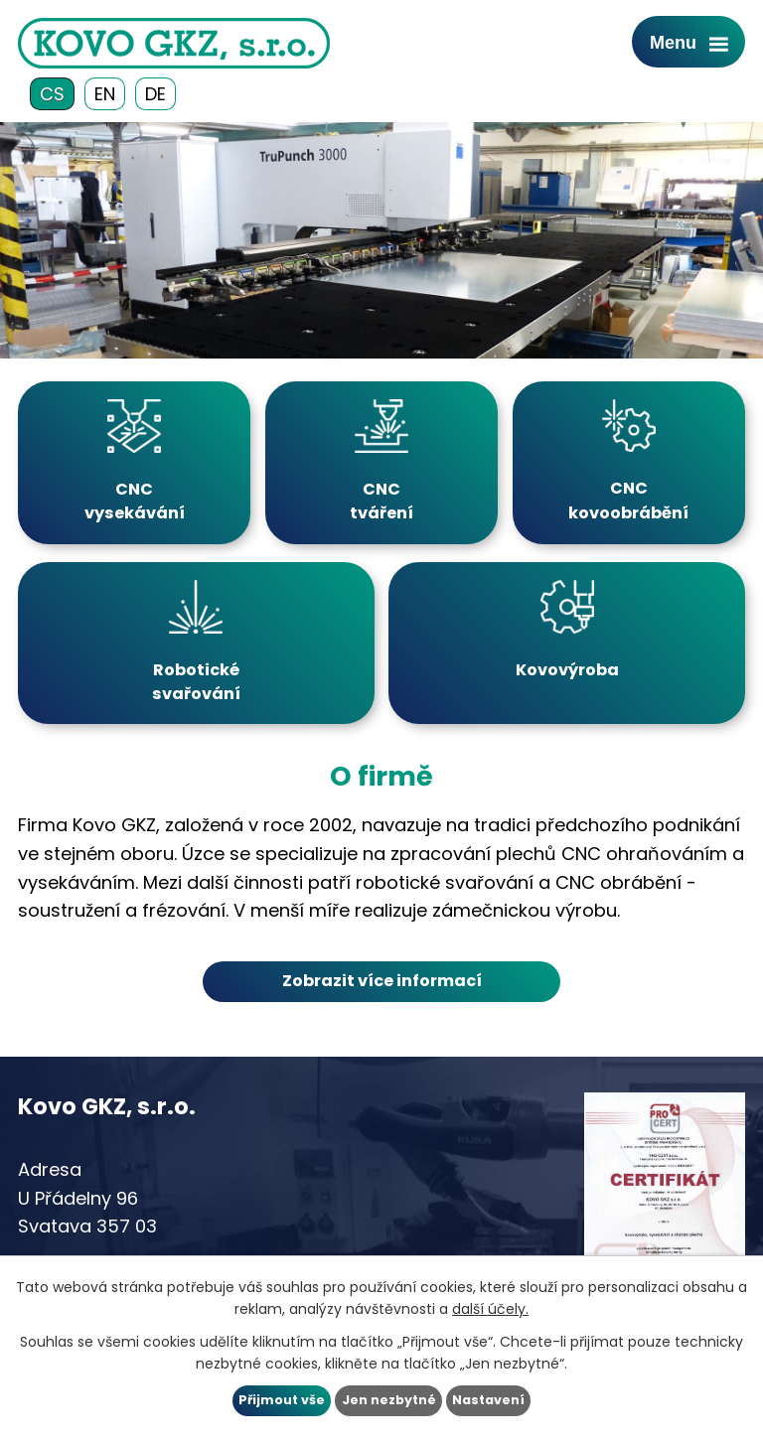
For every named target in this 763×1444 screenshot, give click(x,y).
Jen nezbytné (389, 1399)
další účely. (490, 1309)
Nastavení (488, 1399)
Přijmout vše (281, 1399)
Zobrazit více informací (382, 980)
